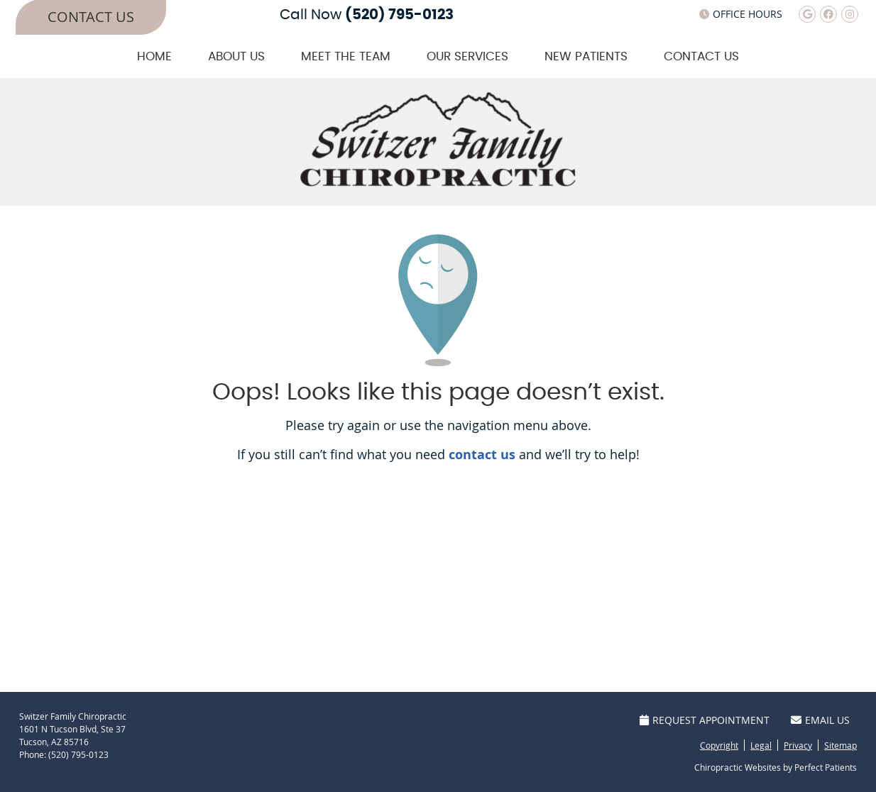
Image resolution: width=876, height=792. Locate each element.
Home (154, 56)
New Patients (586, 56)
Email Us (820, 720)
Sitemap (840, 745)
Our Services (467, 56)
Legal (761, 745)
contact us (482, 454)
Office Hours (740, 14)
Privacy (798, 745)
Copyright (719, 745)
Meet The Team (345, 56)
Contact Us (701, 56)
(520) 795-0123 (399, 15)
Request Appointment (705, 720)
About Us (236, 56)
